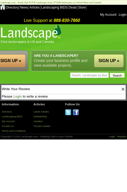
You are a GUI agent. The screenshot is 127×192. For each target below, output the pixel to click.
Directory (12, 7)
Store (82, 7)
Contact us (8, 126)
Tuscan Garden (41, 126)
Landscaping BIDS (54, 7)
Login (122, 15)
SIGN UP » (108, 60)
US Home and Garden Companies (32, 34)
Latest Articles (41, 111)
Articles (34, 7)
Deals (73, 7)
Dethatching (40, 116)
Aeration (38, 121)
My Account (108, 15)
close (123, 89)
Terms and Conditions (14, 131)
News (24, 7)
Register (121, 136)
